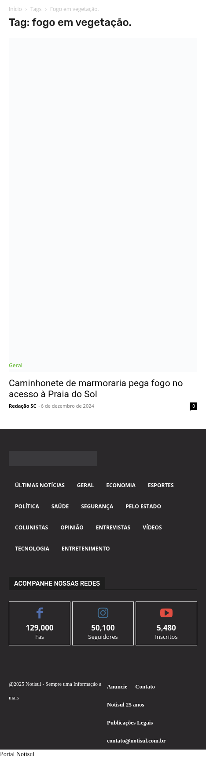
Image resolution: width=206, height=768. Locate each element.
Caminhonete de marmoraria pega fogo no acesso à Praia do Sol (96, 388)
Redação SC (22, 405)
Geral (15, 365)
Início (15, 9)
